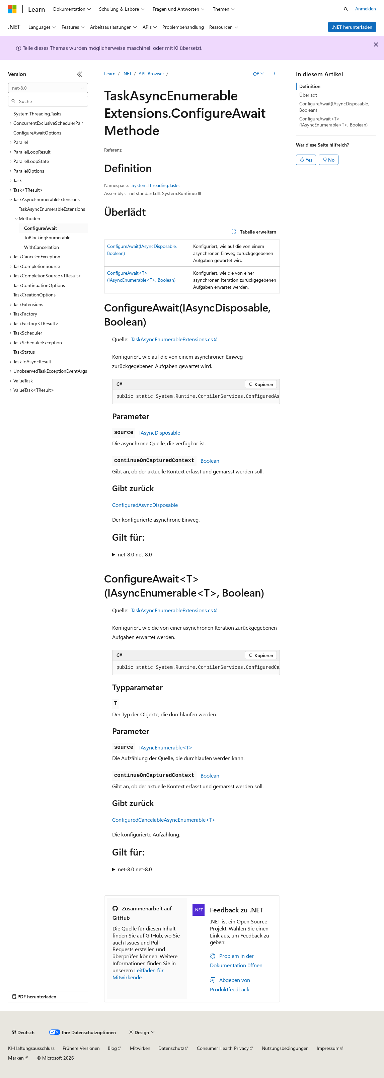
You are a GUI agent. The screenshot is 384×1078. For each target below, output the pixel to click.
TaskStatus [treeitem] (24, 352)
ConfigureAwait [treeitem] (40, 228)
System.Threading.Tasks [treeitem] (37, 113)
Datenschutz (171, 1048)
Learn (110, 73)
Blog (112, 1048)
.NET (127, 73)
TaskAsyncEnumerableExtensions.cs (172, 339)
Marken (16, 1058)
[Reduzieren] (79, 74)
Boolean (210, 460)
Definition (309, 86)
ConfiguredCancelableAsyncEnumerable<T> (164, 819)
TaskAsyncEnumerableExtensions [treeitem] (52, 209)
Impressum (328, 1048)
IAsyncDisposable (159, 432)
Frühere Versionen (81, 1048)
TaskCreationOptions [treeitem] (34, 294)
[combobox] (48, 88)
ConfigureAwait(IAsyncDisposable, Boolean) (334, 106)
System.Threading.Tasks (155, 185)
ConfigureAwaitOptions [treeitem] (37, 132)
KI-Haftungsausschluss (31, 1048)
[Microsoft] (12, 9)
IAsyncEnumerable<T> (166, 747)
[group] (196, 396)
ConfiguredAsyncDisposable (145, 504)
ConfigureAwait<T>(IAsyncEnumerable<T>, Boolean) (333, 121)
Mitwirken (140, 1048)
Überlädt (308, 95)
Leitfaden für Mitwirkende (138, 974)
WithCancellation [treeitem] (41, 247)
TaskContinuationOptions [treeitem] (39, 285)
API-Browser (151, 73)
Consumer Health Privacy (223, 1048)
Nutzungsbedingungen (285, 1048)
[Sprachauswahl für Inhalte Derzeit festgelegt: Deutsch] (23, 1032)
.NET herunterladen (352, 27)
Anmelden (365, 8)
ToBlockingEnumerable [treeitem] (47, 237)
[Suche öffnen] (346, 9)
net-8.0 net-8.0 (135, 554)
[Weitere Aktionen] (274, 74)
